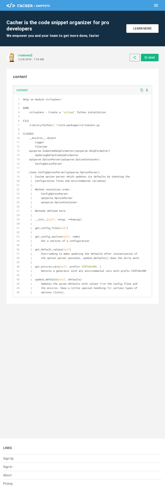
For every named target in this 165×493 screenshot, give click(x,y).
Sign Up (8, 458)
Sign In (7, 467)
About (7, 475)
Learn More (142, 28)
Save (149, 57)
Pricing (7, 483)
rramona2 (25, 55)
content (22, 90)
